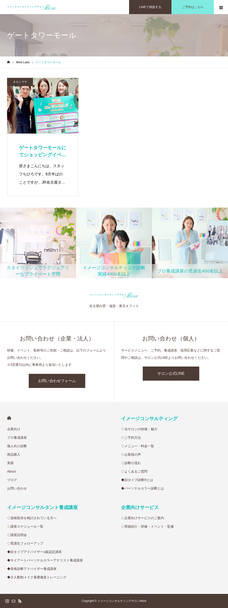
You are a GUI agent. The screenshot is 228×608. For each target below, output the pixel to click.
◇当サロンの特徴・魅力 (139, 429)
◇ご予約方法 (131, 437)
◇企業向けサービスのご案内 (142, 518)
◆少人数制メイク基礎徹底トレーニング (36, 577)
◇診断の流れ (131, 463)
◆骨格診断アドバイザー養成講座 (32, 569)
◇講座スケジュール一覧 (25, 526)
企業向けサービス (140, 507)
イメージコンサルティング (149, 418)
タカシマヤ (20, 81)
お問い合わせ (17, 488)
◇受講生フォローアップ (25, 543)
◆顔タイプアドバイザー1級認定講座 (34, 552)
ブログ (12, 480)
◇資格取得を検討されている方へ (32, 518)
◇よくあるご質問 (134, 471)
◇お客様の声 (131, 454)
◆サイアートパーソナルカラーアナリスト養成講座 (45, 560)
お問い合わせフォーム (57, 381)
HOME (9, 418)
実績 (10, 463)
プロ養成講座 (17, 437)
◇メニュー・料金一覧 (137, 446)
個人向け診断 (17, 446)
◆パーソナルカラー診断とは (142, 488)
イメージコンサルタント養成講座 (42, 507)
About (11, 471)
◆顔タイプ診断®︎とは (137, 480)
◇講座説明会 (17, 535)
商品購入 (13, 454)
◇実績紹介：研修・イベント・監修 (147, 526)
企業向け (13, 429)
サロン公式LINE (171, 373)
